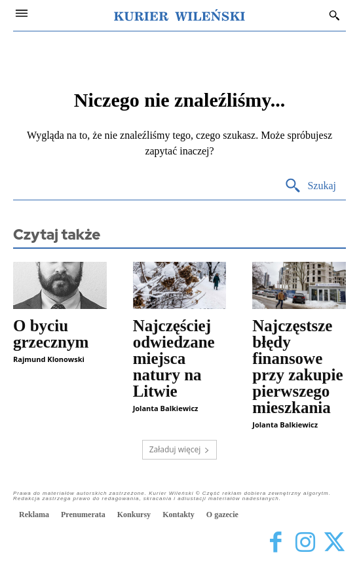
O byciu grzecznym (50, 334)
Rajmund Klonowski (49, 359)
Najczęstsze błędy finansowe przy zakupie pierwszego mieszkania (297, 366)
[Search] (310, 186)
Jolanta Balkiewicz (165, 408)
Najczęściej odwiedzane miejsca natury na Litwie (174, 358)
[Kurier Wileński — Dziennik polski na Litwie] (179, 15)
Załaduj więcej (179, 449)
